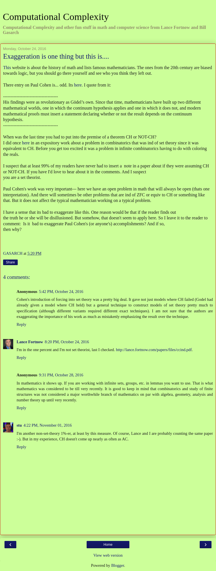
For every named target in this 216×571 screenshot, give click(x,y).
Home (108, 545)
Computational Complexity (56, 16)
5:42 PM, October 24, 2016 (61, 291)
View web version (108, 555)
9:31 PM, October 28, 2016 (61, 375)
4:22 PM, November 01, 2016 (47, 425)
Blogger (117, 565)
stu (19, 425)
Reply (21, 324)
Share (10, 262)
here (78, 85)
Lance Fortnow (30, 342)
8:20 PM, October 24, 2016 (67, 342)
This (7, 67)
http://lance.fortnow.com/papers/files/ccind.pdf (154, 349)
